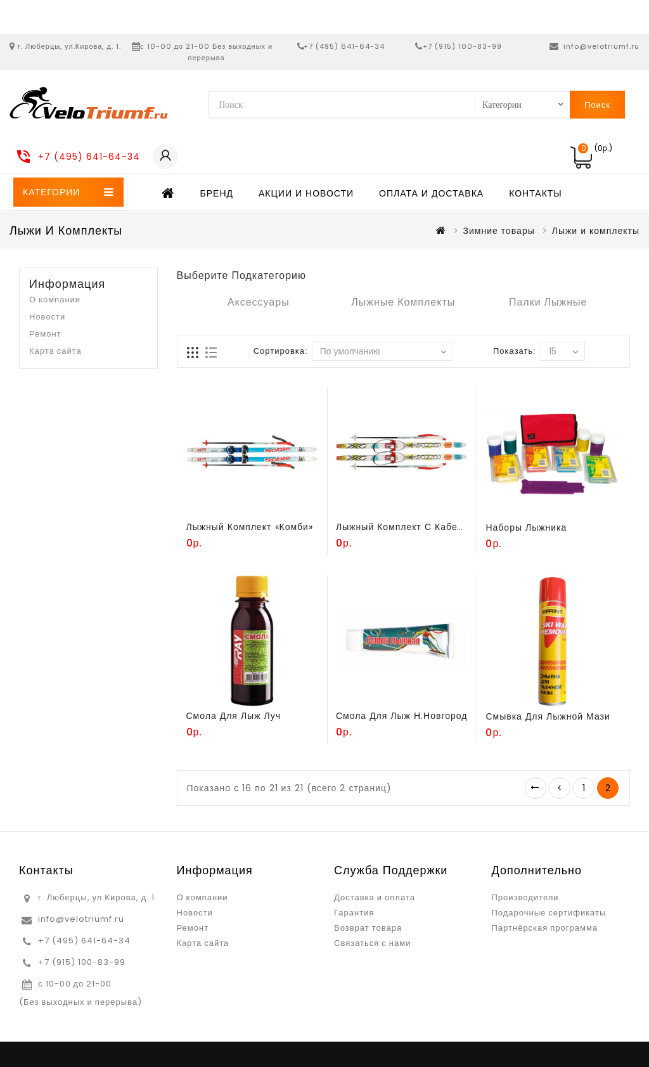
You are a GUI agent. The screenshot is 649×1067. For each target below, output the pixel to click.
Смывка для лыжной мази (547, 716)
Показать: (514, 351)
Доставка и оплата (374, 897)
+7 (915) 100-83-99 (462, 46)
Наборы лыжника (526, 527)
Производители (525, 897)
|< (535, 788)
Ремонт (45, 334)
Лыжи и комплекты (595, 230)
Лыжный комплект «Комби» (249, 527)
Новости (47, 317)
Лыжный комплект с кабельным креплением (442, 527)
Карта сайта (55, 351)
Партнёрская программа (545, 928)
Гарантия (354, 913)
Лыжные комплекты (403, 302)
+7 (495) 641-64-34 (344, 46)
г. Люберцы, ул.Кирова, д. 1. (69, 46)
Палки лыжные (548, 302)
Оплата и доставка (431, 193)
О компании (54, 300)
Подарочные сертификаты (549, 913)
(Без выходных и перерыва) (80, 1002)
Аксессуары (259, 302)
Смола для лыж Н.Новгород (401, 715)
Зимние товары (499, 230)
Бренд (216, 193)
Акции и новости (306, 193)
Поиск (597, 105)
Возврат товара (368, 928)
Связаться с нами (372, 943)
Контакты (535, 193)
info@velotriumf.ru (601, 46)
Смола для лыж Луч (233, 715)
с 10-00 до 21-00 (75, 984)
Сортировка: (280, 351)
